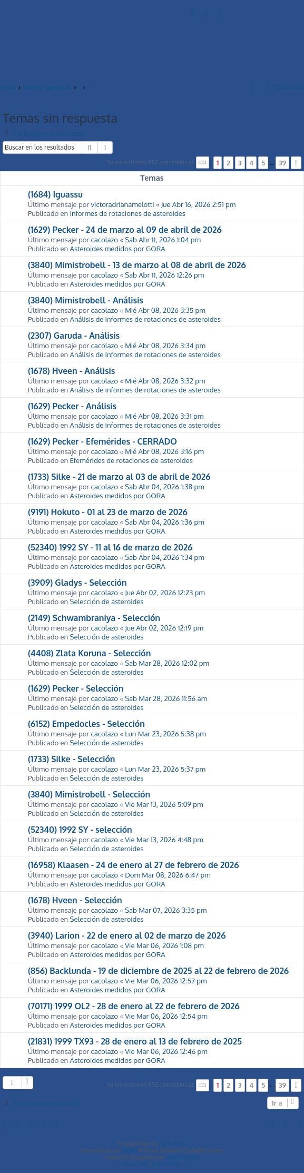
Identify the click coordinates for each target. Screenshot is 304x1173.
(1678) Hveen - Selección (75, 900)
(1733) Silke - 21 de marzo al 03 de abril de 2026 (119, 476)
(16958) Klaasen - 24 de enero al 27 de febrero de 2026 (133, 865)
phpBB (130, 1150)
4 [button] (251, 163)
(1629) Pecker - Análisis (72, 406)
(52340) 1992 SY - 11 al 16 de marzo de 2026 (110, 547)
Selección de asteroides (107, 601)
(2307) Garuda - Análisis (74, 335)
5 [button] (263, 163)
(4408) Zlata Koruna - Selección (89, 653)
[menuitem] (193, 13)
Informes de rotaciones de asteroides (127, 213)
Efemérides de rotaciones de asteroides (131, 460)
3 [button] (240, 163)
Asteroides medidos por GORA (117, 248)
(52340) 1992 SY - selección (80, 829)
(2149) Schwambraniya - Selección (94, 618)
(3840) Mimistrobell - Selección (89, 794)
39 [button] (283, 163)
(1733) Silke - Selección (71, 759)
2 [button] (228, 163)
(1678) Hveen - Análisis (71, 371)
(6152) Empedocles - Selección (86, 723)
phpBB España (183, 1157)
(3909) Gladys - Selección (77, 582)
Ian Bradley (172, 1143)
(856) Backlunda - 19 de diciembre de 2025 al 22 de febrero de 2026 (158, 970)
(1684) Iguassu (55, 194)
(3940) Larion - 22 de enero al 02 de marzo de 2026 (126, 935)
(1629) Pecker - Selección (75, 688)
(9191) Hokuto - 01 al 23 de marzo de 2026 (108, 512)
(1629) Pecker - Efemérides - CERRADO (102, 441)
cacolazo (104, 239)
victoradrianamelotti (122, 204)
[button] (203, 162)
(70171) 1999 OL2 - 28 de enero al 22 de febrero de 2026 (134, 1006)
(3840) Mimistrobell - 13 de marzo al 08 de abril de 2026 (137, 265)
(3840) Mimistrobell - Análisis (85, 300)
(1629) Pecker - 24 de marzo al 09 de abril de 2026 (125, 229)
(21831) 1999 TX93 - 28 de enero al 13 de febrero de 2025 (135, 1041)
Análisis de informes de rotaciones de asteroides (145, 318)
